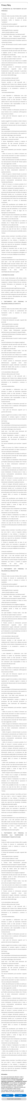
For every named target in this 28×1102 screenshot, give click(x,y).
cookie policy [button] (23, 1082)
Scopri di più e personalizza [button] (14, 1099)
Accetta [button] (20, 1095)
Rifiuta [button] (7, 1095)
